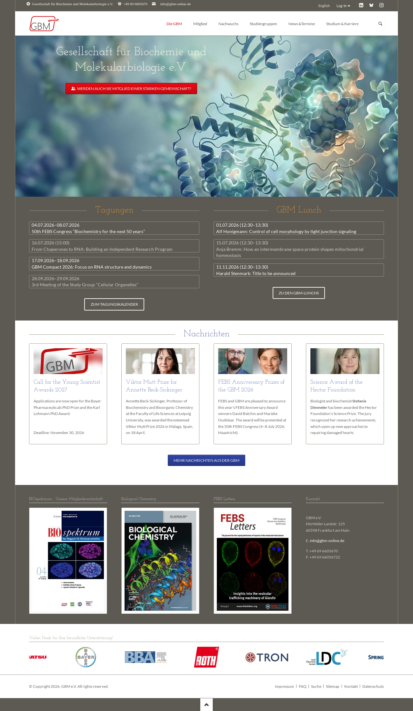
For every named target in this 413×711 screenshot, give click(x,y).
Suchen (380, 23)
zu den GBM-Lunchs (299, 293)
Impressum (284, 686)
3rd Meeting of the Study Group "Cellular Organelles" (85, 282)
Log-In (342, 6)
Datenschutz (373, 686)
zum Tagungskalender (114, 304)
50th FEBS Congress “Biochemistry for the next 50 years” (88, 228)
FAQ (303, 686)
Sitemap (332, 686)
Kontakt (351, 686)
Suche (316, 686)
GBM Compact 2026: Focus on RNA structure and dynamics (92, 264)
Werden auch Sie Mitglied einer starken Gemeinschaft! (133, 88)
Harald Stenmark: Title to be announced (256, 270)
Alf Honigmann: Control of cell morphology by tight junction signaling (286, 228)
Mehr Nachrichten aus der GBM (206, 460)
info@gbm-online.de (175, 4)
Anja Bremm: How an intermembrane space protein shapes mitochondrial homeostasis (290, 249)
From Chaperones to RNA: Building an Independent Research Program (102, 246)
